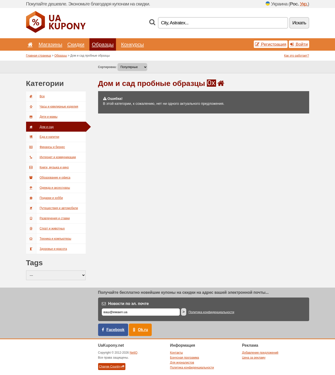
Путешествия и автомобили (52, 208)
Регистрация (271, 44)
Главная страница (38, 55)
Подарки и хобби (44, 198)
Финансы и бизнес (45, 147)
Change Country (111, 366)
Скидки (75, 44)
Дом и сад (40, 127)
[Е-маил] (141, 312)
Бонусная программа (184, 357)
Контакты (176, 352)
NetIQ (133, 352)
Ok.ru (143, 330)
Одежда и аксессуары (48, 188)
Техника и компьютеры (48, 239)
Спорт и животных (45, 228)
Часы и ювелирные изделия (52, 107)
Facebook (116, 330)
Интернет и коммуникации (51, 157)
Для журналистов (182, 362)
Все (35, 96)
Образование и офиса (48, 178)
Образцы (103, 44)
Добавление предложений (260, 352)
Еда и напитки (42, 137)
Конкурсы (132, 44)
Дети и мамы (42, 117)
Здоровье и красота (46, 249)
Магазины (50, 44)
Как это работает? (296, 55)
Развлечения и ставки (48, 218)
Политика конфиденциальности (211, 312)
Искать (299, 22)
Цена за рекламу (254, 357)
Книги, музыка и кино (47, 167)
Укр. (304, 3)
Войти (299, 44)
